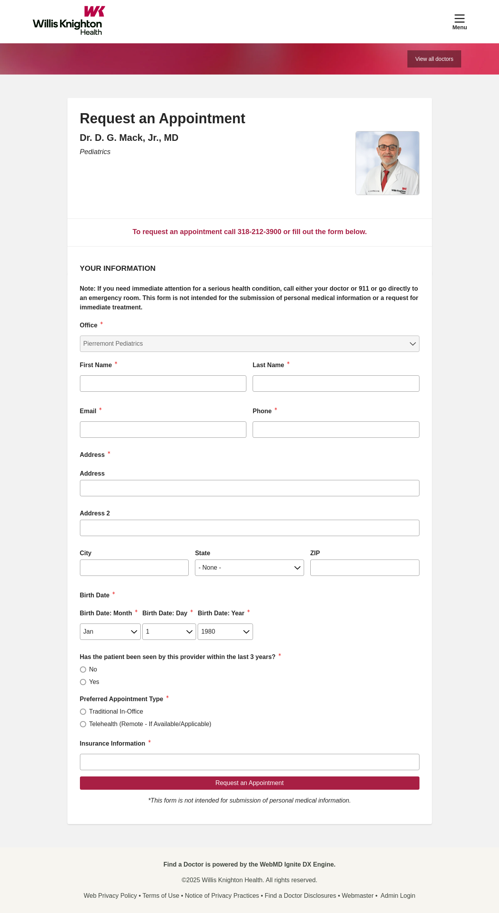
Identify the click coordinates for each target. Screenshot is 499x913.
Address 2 (95, 513)
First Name (96, 365)
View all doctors (434, 59)
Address (92, 473)
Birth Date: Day (165, 613)
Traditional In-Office (116, 711)
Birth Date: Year (221, 613)
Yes (94, 682)
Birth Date (95, 595)
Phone (262, 411)
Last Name (268, 365)
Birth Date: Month (106, 613)
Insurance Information (112, 743)
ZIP (315, 553)
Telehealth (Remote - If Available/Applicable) (150, 724)
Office (88, 325)
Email (88, 411)
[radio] (83, 669)
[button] (459, 21)
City (86, 553)
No (93, 669)
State (202, 553)
